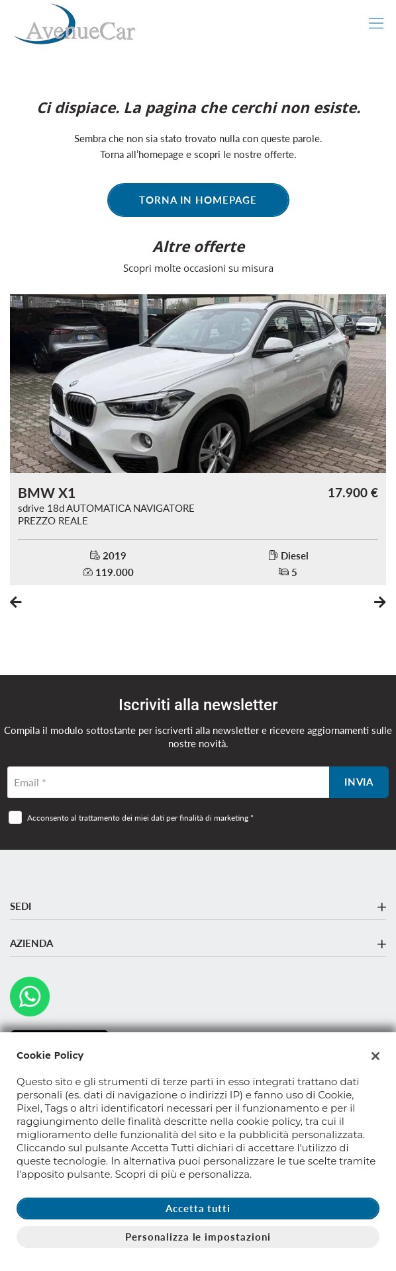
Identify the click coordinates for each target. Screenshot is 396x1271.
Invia (359, 782)
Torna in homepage (197, 200)
